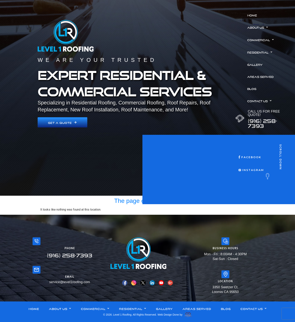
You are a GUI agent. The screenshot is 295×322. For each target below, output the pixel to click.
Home (252, 14)
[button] (269, 27)
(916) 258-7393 (262, 122)
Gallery (255, 64)
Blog (251, 88)
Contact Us (260, 100)
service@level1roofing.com (69, 282)
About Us (258, 27)
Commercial (261, 39)
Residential (260, 52)
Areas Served (260, 76)
